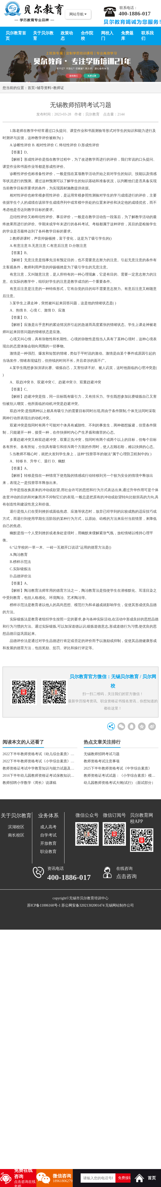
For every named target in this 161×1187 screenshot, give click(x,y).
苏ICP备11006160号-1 (44, 905)
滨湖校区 (16, 827)
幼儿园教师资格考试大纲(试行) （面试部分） (119, 783)
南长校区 (16, 835)
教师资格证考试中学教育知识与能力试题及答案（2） (40, 768)
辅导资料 (44, 88)
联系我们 (147, 36)
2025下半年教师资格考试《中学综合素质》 (118, 768)
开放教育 (48, 843)
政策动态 (67, 36)
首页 (31, 88)
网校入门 (107, 36)
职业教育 (48, 851)
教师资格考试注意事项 (102, 761)
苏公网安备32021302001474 (82, 905)
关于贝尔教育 (43, 36)
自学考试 (48, 835)
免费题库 (127, 36)
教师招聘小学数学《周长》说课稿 (29, 783)
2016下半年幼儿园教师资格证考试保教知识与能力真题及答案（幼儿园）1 (40, 775)
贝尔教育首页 (16, 36)
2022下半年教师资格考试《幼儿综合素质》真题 (40, 754)
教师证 (58, 88)
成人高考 (48, 827)
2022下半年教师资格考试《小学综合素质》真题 (40, 761)
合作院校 (87, 36)
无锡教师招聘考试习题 (102, 754)
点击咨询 (126, 876)
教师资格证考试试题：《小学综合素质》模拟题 (121, 775)
